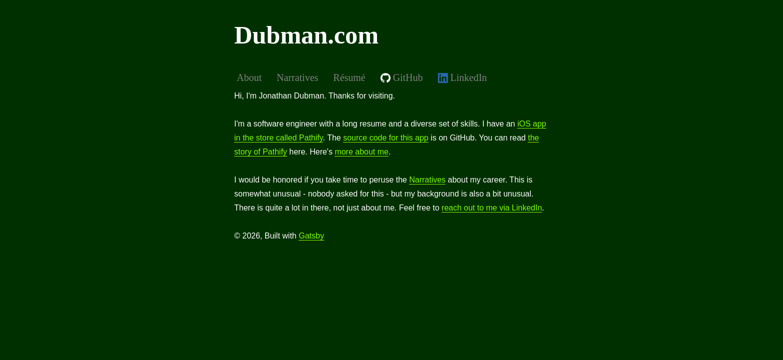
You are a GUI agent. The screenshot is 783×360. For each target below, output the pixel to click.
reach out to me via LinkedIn (491, 208)
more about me (362, 152)
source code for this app (385, 138)
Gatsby (311, 236)
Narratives (427, 180)
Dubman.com (306, 35)
